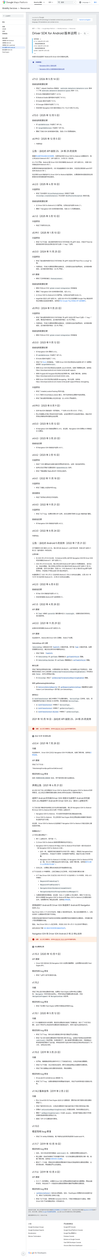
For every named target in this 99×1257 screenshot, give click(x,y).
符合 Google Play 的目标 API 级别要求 (72, 301)
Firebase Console (69, 1236)
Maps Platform (17, 2)
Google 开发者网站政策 (49, 1212)
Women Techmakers (34, 1236)
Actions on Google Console (72, 1239)
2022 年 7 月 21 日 (60, 729)
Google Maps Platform (48, 28)
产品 (38, 28)
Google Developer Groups (36, 1227)
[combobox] (66, 2)
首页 (33, 28)
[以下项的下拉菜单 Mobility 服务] (44, 2)
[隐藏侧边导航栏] (23, 1253)
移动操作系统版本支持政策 (44, 156)
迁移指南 (67, 900)
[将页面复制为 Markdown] (85, 33)
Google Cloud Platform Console (73, 1230)
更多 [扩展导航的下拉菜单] (50, 2)
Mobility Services (9, 8)
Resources (25, 8)
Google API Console (70, 1227)
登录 (95, 2)
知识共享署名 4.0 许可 (58, 1210)
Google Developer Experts (36, 1230)
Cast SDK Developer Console (72, 1242)
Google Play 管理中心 (70, 1233)
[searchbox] (13, 15)
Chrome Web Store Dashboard (73, 1245)
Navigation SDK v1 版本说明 (48, 65)
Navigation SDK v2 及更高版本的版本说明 (52, 69)
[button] (62, 736)
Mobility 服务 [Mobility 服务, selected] (38, 2)
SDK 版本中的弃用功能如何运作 (54, 928)
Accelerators (32, 1233)
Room (45, 362)
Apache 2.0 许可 (88, 1210)
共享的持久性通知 (56, 1159)
